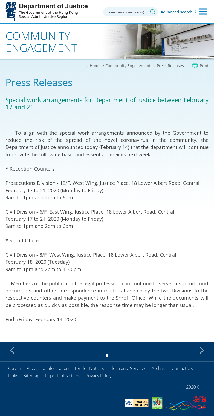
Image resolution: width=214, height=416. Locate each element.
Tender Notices (89, 368)
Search (152, 11)
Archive (159, 368)
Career (14, 368)
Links (13, 376)
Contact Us (182, 368)
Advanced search (176, 12)
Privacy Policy (98, 376)
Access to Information (48, 368)
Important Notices (62, 376)
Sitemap (32, 376)
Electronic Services (127, 368)
